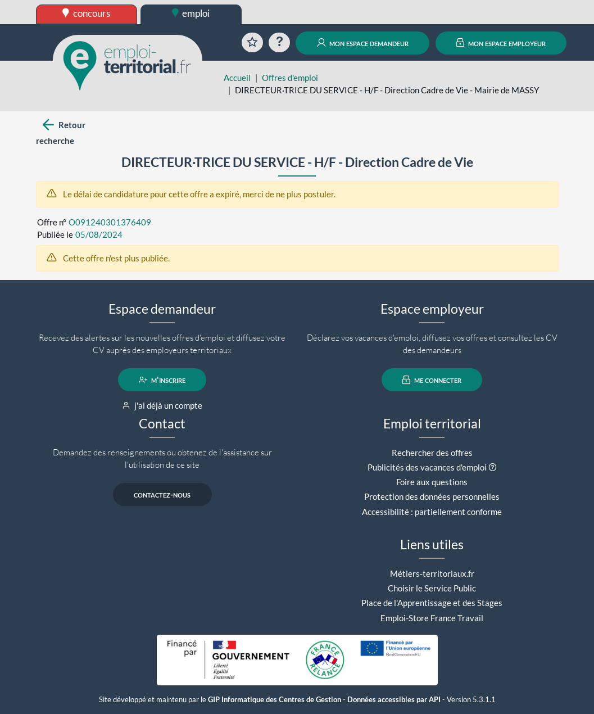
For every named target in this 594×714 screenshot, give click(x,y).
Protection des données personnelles (432, 496)
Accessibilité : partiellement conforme (432, 512)
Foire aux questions (432, 482)
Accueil (237, 78)
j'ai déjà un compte (162, 405)
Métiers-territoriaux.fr (432, 573)
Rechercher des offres (432, 453)
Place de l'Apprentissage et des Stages (431, 603)
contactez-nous (162, 495)
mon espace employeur (501, 43)
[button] (492, 467)
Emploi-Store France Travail (431, 618)
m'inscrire (162, 380)
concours (86, 13)
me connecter (431, 380)
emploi (191, 13)
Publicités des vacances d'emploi (427, 467)
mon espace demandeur (363, 43)
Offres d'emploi (290, 78)
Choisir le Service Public (432, 588)
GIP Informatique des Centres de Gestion (274, 699)
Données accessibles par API (394, 699)
